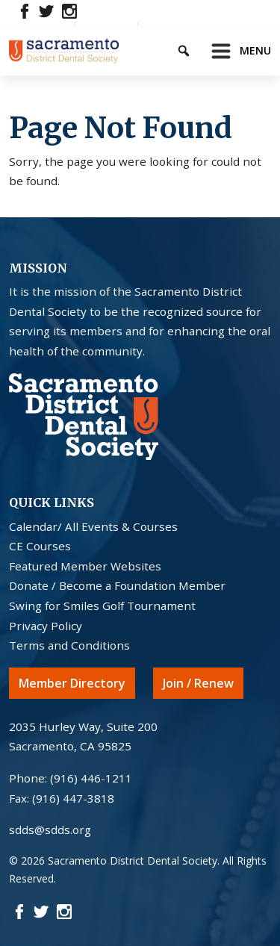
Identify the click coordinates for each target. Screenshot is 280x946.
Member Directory (72, 683)
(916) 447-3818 (73, 798)
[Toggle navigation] (236, 50)
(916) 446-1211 (91, 778)
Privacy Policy (45, 625)
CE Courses (40, 545)
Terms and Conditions (69, 645)
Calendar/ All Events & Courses (93, 526)
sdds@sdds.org (50, 829)
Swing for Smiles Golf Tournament (102, 605)
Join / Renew (198, 683)
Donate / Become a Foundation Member (117, 585)
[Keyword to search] (196, 48)
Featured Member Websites (85, 565)
